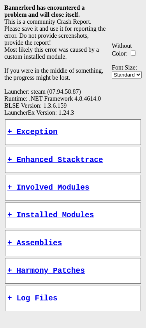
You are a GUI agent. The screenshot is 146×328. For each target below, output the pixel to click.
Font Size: (124, 67)
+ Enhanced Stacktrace (55, 163)
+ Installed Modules (50, 222)
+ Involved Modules (48, 192)
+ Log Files (32, 311)
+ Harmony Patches (46, 281)
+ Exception (32, 133)
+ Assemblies (34, 252)
